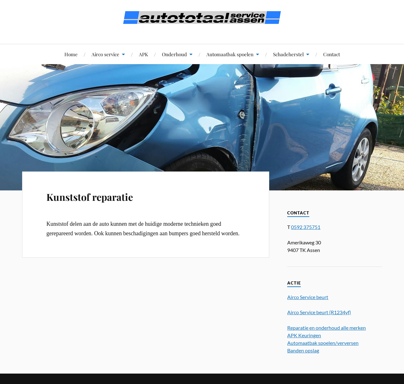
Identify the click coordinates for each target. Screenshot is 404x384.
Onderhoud (174, 54)
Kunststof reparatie (89, 196)
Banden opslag (303, 350)
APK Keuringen (304, 335)
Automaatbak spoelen (229, 54)
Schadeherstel (288, 54)
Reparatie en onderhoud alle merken (326, 328)
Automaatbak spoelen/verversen (323, 343)
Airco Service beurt (307, 297)
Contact (331, 54)
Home (71, 54)
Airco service (105, 54)
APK (143, 54)
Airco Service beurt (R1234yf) (319, 312)
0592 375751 (305, 227)
